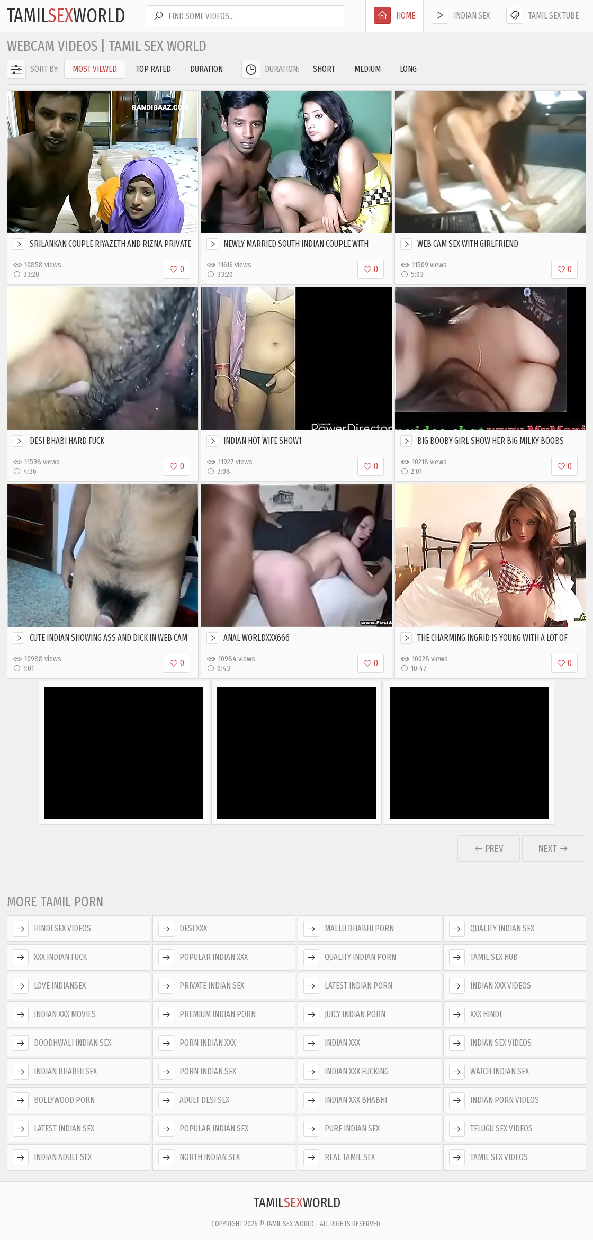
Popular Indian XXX (203, 957)
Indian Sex (461, 15)
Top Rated (153, 69)
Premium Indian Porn (207, 1014)
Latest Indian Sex (53, 1129)
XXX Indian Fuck (50, 957)
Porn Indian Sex (197, 1072)
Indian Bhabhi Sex (55, 1072)
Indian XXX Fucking (346, 1072)
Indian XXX (331, 1043)
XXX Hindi (475, 1014)
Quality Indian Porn (349, 957)
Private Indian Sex (201, 986)
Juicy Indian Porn (344, 1014)
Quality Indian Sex (491, 929)
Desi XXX (182, 929)
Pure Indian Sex (341, 1129)
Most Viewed (95, 69)
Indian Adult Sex (52, 1157)
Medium (367, 69)
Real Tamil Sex (339, 1157)
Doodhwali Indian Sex (62, 1043)
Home (394, 15)
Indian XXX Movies (54, 1014)
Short (324, 69)
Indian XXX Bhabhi (345, 1100)
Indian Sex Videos (490, 1043)
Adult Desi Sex (193, 1100)
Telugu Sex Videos (491, 1129)
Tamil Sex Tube (542, 15)
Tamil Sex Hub (483, 957)
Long (408, 69)
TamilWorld (66, 15)
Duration (206, 69)
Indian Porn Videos (494, 1100)
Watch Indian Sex (489, 1072)
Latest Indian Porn (347, 986)
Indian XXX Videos (490, 986)
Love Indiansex (49, 986)
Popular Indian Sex (203, 1129)
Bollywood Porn (54, 1100)
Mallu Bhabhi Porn (348, 929)
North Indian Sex (199, 1157)
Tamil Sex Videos (488, 1157)
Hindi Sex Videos (52, 929)
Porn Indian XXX (197, 1043)
